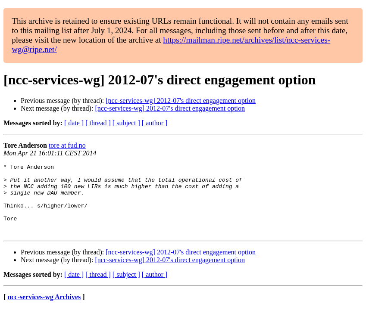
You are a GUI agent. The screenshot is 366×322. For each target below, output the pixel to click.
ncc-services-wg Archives (44, 311)
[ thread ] (98, 123)
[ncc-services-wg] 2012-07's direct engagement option (181, 100)
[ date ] (74, 123)
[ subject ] (126, 123)
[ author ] (155, 123)
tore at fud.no (67, 145)
